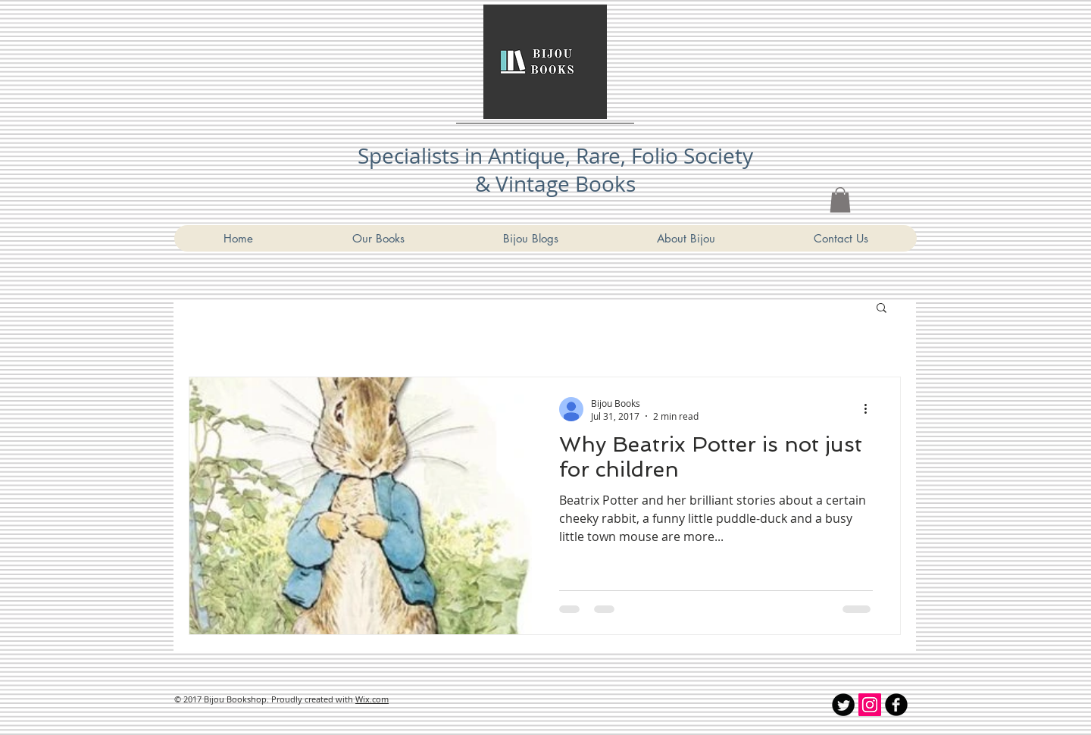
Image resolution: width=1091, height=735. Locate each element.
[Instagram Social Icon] (869, 704)
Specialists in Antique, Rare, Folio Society (555, 156)
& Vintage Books (555, 184)
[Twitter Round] (843, 704)
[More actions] (870, 409)
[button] (881, 309)
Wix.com (372, 699)
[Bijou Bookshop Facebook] (896, 704)
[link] (840, 199)
